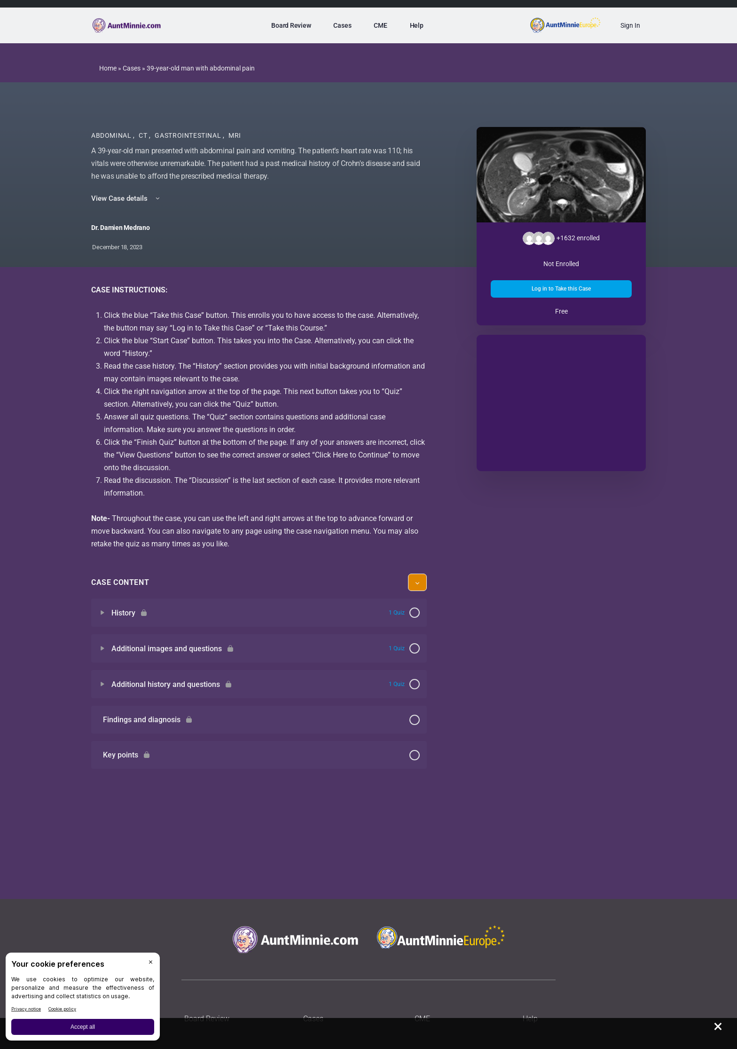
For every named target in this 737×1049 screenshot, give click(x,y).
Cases (132, 68)
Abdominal (112, 135)
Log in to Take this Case (561, 288)
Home (108, 68)
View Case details (126, 198)
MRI (234, 135)
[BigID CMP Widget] (82, 999)
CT (144, 135)
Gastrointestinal (188, 135)
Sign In (630, 25)
